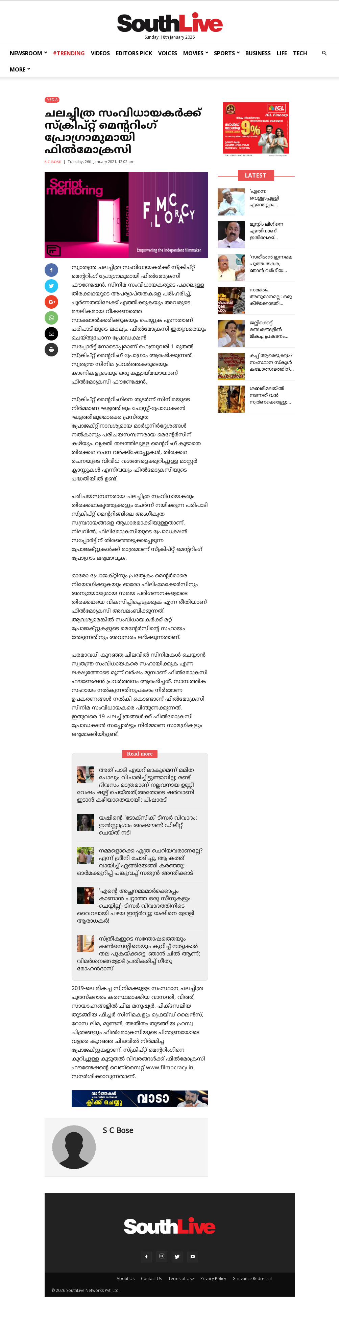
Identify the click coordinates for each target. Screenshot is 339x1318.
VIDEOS (100, 53)
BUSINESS (258, 53)
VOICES (167, 53)
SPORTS (227, 53)
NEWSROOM (28, 53)
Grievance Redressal (252, 1286)
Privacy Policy (213, 1286)
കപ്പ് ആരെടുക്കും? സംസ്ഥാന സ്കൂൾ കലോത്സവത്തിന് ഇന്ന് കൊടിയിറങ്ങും (271, 369)
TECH (300, 53)
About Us (126, 1286)
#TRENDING (69, 53)
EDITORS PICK (134, 53)
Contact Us (151, 1286)
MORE (20, 69)
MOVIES (196, 53)
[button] (324, 53)
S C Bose (53, 162)
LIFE (282, 53)
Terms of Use (181, 1286)
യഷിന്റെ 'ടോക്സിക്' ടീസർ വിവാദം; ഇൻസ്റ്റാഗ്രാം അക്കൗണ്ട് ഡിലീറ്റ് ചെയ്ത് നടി (150, 826)
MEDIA (52, 99)
